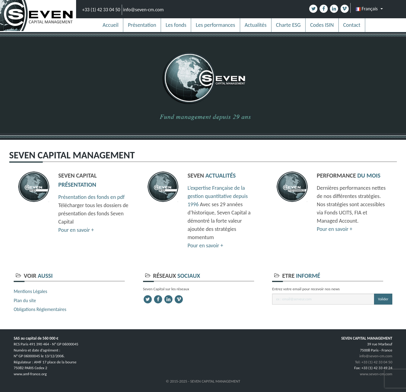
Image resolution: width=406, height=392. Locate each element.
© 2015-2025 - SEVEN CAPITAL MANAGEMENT (203, 381)
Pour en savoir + (76, 230)
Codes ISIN (322, 25)
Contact (351, 25)
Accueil (110, 25)
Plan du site (25, 300)
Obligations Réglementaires (40, 309)
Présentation (142, 25)
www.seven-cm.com (376, 374)
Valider (383, 299)
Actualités (256, 25)
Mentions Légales (30, 291)
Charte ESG (288, 25)
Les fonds (176, 25)
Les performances (215, 25)
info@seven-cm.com (143, 9)
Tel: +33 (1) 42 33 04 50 (373, 362)
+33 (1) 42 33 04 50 (101, 9)
